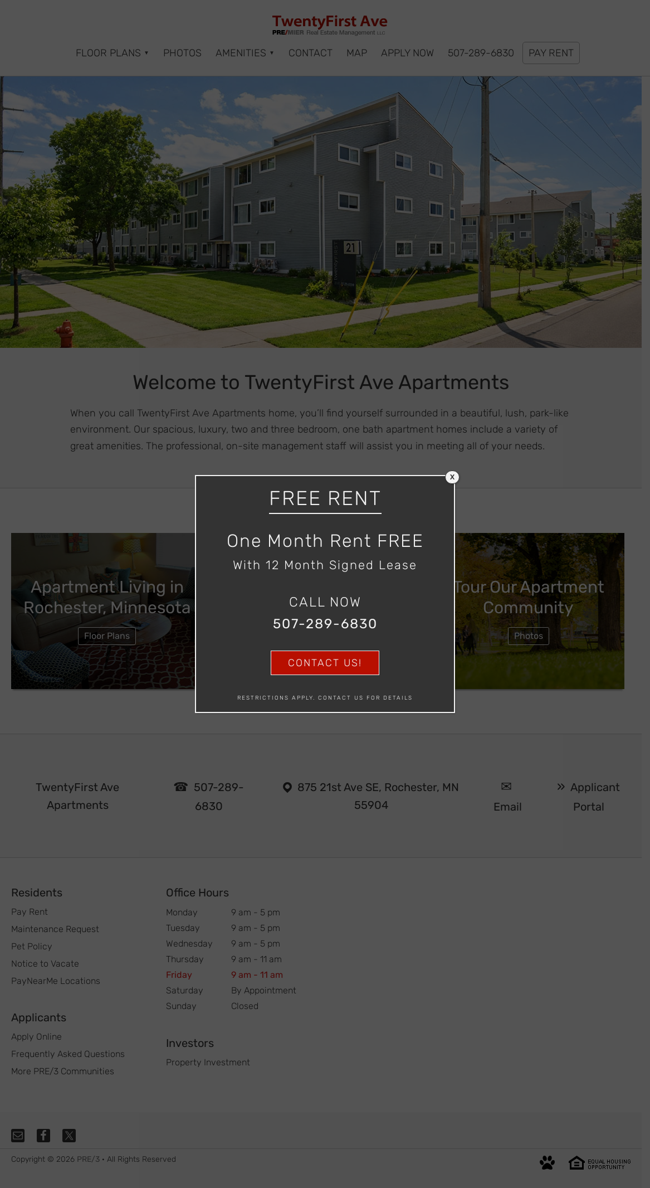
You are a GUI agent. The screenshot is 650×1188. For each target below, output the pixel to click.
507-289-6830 (325, 624)
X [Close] (452, 477)
